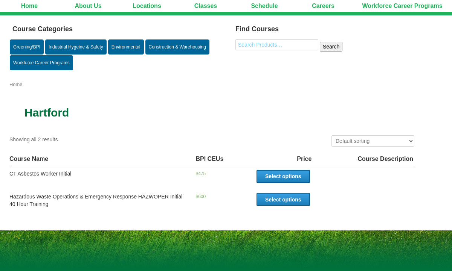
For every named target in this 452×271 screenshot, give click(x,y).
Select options (283, 176)
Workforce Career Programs (402, 6)
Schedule (264, 6)
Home (29, 6)
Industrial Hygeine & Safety (76, 47)
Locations (147, 6)
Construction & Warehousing (177, 47)
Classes (205, 6)
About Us (88, 6)
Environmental (125, 47)
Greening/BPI (26, 47)
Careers (323, 6)
